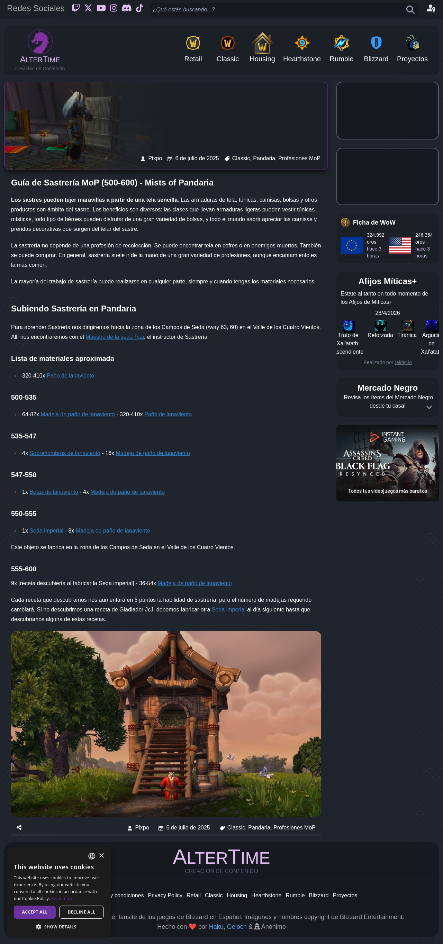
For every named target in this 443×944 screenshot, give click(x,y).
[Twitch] (76, 10)
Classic (214, 895)
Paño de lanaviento (70, 376)
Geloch (237, 926)
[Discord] (126, 10)
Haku (216, 926)
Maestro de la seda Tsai (114, 337)
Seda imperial (46, 531)
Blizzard (319, 895)
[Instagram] (113, 10)
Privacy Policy (165, 895)
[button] (59, 926)
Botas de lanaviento (53, 492)
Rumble (295, 895)
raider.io (403, 362)
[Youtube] (101, 10)
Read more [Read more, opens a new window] (62, 898)
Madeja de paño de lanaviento (77, 414)
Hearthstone (266, 895)
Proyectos (345, 895)
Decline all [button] (82, 912)
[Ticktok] (139, 10)
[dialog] (59, 892)
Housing (237, 895)
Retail (194, 895)
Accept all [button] (35, 912)
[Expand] (429, 407)
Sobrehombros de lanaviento (64, 453)
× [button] (101, 856)
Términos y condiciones (114, 895)
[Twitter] (88, 10)
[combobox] (91, 856)
